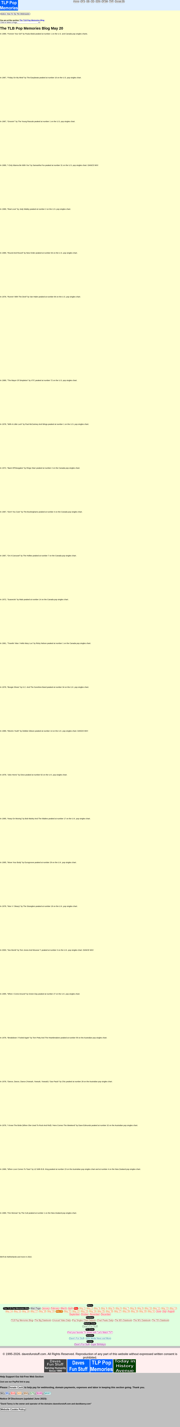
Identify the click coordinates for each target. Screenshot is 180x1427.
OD (92, 1)
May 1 (82, 1308)
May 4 (104, 1308)
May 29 (134, 1311)
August (171, 1311)
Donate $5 (119, 1)
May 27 (118, 1311)
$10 (13, 1393)
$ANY (47, 1393)
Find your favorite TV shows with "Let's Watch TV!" (90, 1332)
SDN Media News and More (98, 1338)
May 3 (97, 1308)
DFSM (105, 1)
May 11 (156, 1308)
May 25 (101, 1311)
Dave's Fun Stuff (90, 1326)
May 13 (173, 1308)
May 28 (126, 1311)
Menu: (90, 1305)
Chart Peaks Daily (105, 1320)
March (63, 1308)
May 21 (67, 1311)
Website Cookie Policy (13, 1409)
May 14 (9, 1311)
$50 (26, 1393)
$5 (7, 1393)
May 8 (133, 1308)
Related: (90, 1317)
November (94, 1314)
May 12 (165, 1308)
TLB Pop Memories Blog (22, 1320)
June (158, 1311)
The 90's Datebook (142, 1320)
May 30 (143, 1311)
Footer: (90, 1341)
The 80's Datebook (123, 1320)
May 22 (76, 1311)
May (76, 1308)
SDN (98, 1)
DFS (83, 1)
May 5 (111, 1308)
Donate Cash (16, 1387)
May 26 (109, 1311)
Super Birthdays (98, 1344)
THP (111, 1)
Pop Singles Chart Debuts (83, 1320)
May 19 (51, 1311)
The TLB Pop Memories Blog (31, 20)
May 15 (17, 1311)
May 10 (148, 1308)
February (55, 1308)
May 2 (89, 1308)
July (164, 1311)
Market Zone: (90, 1323)
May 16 (26, 1311)
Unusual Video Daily (61, 1320)
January (45, 1308)
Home (76, 1)
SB (88, 1)
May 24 (93, 1311)
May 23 (84, 1311)
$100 (39, 1393)
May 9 (140, 1308)
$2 (2, 1393)
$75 (32, 1393)
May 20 (59, 1311)
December (105, 1314)
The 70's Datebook (160, 1320)
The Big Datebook (43, 1320)
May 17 (34, 1311)
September (74, 1314)
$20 (19, 1393)
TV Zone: (90, 1329)
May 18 (42, 1311)
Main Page (35, 1308)
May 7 (126, 1308)
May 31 (151, 1311)
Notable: (90, 1335)
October (84, 1314)
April (70, 1308)
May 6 (119, 1308)
